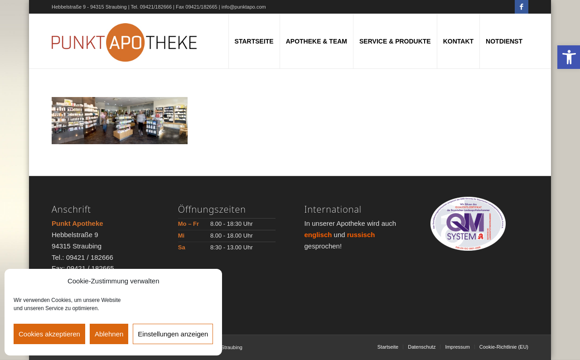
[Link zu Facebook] (521, 7)
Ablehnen (109, 334)
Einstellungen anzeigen (173, 334)
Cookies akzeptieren (49, 334)
